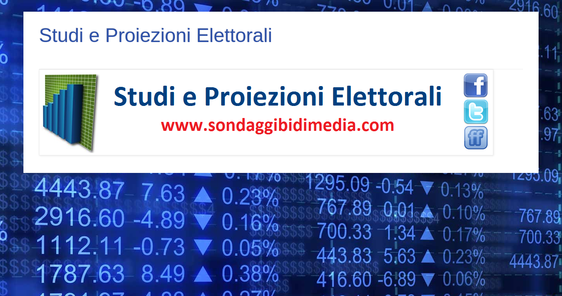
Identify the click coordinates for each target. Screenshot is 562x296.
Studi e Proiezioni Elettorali (155, 35)
